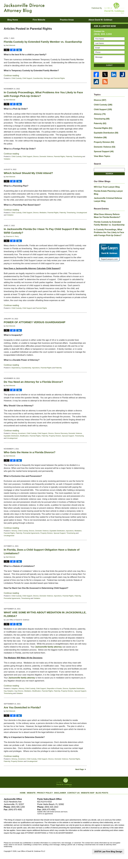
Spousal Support (68, 436)
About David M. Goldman (100, 20)
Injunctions (36, 368)
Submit (109, 65)
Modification (24, 436)
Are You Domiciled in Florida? (22, 707)
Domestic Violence (46, 156)
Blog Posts (98, 791)
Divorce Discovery (61, 433)
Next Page (79, 769)
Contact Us (73, 791)
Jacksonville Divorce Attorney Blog (24, 8)
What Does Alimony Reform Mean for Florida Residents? (109, 207)
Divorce (36, 156)
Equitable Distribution (11, 436)
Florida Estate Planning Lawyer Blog (109, 186)
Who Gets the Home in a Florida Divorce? (29, 452)
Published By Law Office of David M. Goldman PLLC (108, 8)
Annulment (22, 433)
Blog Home (12, 20)
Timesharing (77, 156)
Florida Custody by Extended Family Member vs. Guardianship (43, 41)
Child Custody (16, 78)
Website (35, 791)
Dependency (15, 368)
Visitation (7, 159)
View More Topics (101, 152)
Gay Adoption (9, 691)
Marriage (47, 78)
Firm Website (39, 20)
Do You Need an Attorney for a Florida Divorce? (33, 381)
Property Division (55, 436)
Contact (12, 25)
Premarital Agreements (31, 533)
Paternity (69, 156)
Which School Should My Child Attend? (28, 173)
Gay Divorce (18, 691)
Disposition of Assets (54, 688)
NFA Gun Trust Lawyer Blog (105, 183)
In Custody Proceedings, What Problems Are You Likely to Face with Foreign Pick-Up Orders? (107, 222)
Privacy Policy (48, 791)
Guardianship (38, 78)
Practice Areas (67, 20)
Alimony (14, 433)
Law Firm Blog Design (112, 851)
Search (109, 169)
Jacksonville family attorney (48, 647)
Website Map (86, 791)
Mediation (43, 213)
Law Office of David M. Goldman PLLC (31, 851)
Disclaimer (61, 791)
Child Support (27, 78)
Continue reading (11, 75)
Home (27, 791)
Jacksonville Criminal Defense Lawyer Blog (106, 191)
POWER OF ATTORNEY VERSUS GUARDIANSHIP (34, 322)
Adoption (14, 688)
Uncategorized (81, 213)
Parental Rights (59, 78)
